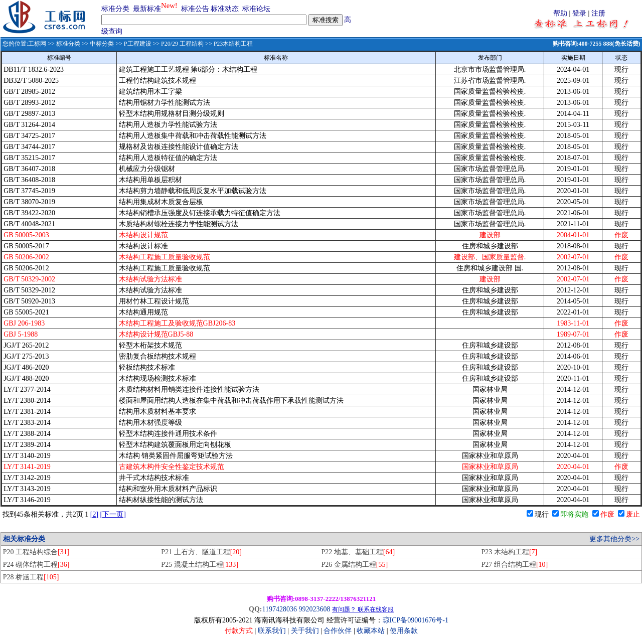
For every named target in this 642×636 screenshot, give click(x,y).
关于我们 (306, 630)
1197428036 (279, 609)
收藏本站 (371, 630)
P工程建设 (137, 43)
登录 (579, 13)
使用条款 (404, 630)
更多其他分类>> (614, 539)
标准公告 (195, 9)
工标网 (37, 43)
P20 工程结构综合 (36, 552)
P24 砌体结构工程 (36, 564)
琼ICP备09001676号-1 (415, 620)
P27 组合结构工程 (515, 564)
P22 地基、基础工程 (358, 552)
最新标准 (147, 9)
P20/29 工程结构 (182, 43)
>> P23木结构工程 (228, 43)
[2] (94, 514)
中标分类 (102, 43)
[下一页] (113, 514)
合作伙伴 (338, 630)
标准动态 (225, 9)
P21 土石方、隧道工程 (201, 552)
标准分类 (115, 9)
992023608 (314, 609)
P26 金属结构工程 (354, 564)
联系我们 (272, 630)
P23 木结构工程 (510, 552)
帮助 (560, 13)
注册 (598, 13)
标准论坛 (256, 9)
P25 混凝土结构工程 (199, 564)
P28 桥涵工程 (31, 577)
